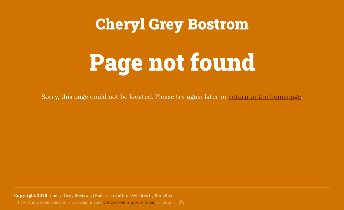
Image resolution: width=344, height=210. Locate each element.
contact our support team (128, 202)
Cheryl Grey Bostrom (172, 24)
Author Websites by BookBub (143, 195)
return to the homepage (265, 96)
